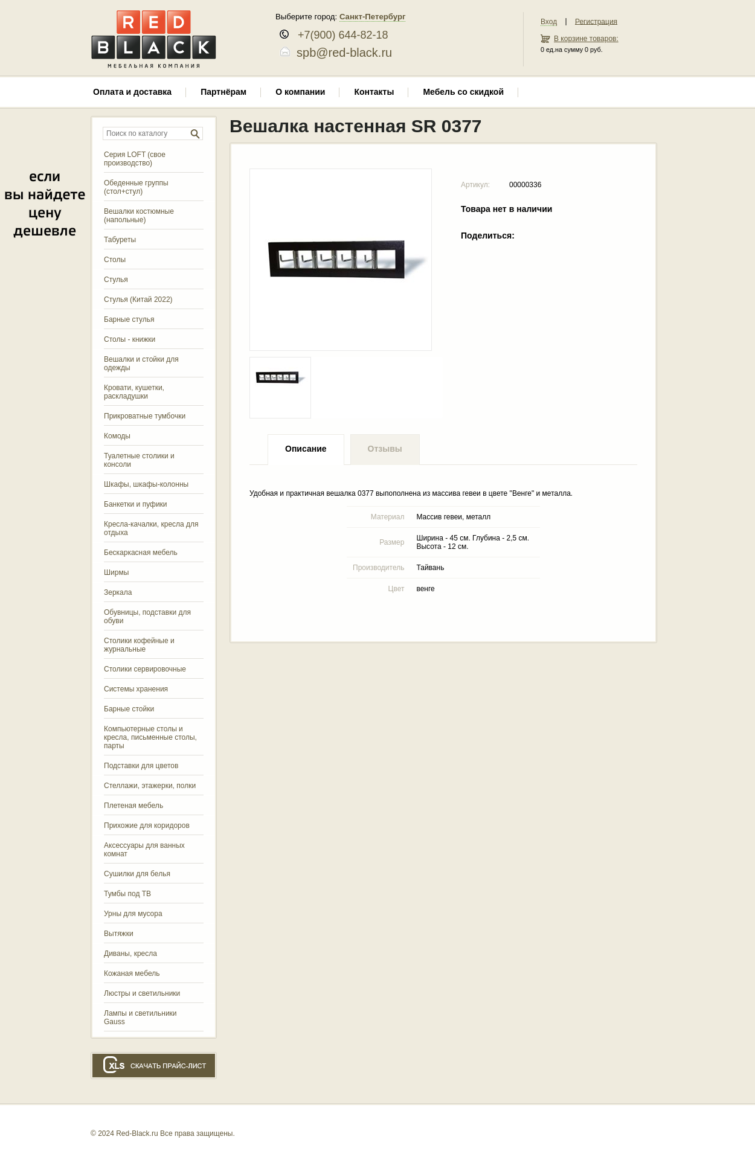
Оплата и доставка (132, 92)
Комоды (117, 436)
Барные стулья (129, 319)
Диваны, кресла (130, 953)
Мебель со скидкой (463, 92)
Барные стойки (129, 709)
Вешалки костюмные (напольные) (139, 215)
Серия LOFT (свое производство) (134, 158)
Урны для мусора (133, 913)
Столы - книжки (129, 339)
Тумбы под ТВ (127, 894)
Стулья (116, 279)
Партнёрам (223, 92)
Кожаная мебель (131, 973)
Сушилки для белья (137, 874)
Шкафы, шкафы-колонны (146, 484)
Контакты (374, 92)
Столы (115, 259)
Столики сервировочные (145, 669)
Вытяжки (118, 933)
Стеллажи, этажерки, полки (150, 785)
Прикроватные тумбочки (144, 416)
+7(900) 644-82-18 (338, 35)
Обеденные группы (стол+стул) (136, 187)
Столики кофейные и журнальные (139, 644)
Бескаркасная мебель (141, 552)
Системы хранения (136, 689)
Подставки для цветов (141, 765)
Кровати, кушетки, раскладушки (134, 391)
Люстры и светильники (142, 993)
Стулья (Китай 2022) (138, 299)
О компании (300, 92)
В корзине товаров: (586, 38)
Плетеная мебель (133, 805)
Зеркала (118, 592)
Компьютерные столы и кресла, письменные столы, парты (150, 737)
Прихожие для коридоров (147, 825)
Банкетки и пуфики (135, 504)
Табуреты (120, 240)
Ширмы (116, 572)
